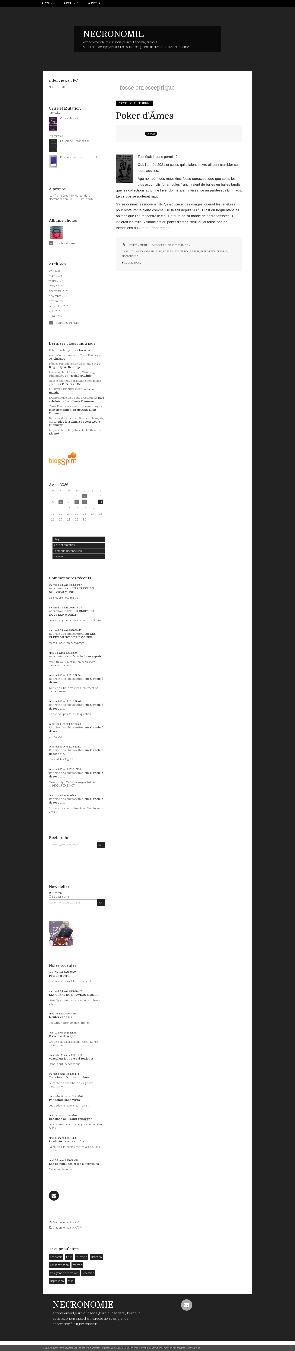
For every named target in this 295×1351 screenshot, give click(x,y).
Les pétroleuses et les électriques (74, 1164)
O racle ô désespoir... (88, 656)
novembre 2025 (58, 296)
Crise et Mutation (64, 545)
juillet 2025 (55, 316)
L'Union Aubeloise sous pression (71, 397)
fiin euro (156, 251)
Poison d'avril (59, 975)
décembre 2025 (58, 291)
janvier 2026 (56, 286)
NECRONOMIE (113, 34)
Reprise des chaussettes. (66, 633)
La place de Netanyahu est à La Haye (73, 430)
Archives (72, 3)
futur (69, 1257)
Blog (56, 539)
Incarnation (87, 350)
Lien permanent (134, 245)
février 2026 (56, 281)
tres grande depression (64, 1273)
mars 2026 (55, 276)
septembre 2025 (59, 306)
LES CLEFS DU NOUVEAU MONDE (71, 590)
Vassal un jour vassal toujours (71, 1058)
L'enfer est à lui (60, 1017)
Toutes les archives (66, 322)
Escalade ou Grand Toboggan (70, 1119)
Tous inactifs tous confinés (69, 1077)
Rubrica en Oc (71, 384)
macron (77, 1265)
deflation (96, 1257)
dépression (57, 1281)
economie (56, 1257)
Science (58, 557)
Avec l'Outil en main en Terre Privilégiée (75, 355)
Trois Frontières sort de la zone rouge (74, 406)
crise (70, 1281)
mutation (81, 1257)
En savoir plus (193, 1347)
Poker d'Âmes (144, 116)
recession (88, 1273)
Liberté (54, 433)
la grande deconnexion (68, 551)
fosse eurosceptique (177, 251)
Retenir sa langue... (61, 350)
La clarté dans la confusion (69, 1141)
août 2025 (55, 311)
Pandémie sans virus (64, 1100)
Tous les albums (64, 243)
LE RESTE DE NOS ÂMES (65, 389)
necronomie (57, 588)
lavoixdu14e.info (81, 375)
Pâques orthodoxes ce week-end (70, 363)
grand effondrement (213, 251)
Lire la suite (87, 199)
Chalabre (59, 358)
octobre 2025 (57, 301)
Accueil (48, 3)
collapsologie (140, 251)
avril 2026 (54, 270)
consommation (59, 1265)
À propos (95, 3)
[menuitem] (50, 3)
